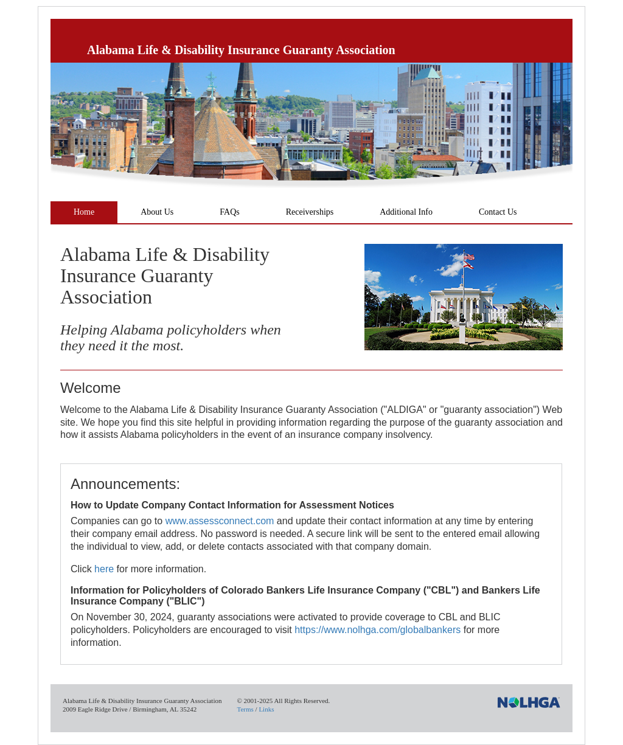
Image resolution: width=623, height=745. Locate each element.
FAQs (229, 212)
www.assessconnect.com (219, 521)
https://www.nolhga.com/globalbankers (377, 630)
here (104, 569)
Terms (245, 709)
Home (84, 212)
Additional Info (406, 212)
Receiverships (310, 212)
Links (266, 709)
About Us (157, 212)
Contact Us (498, 212)
